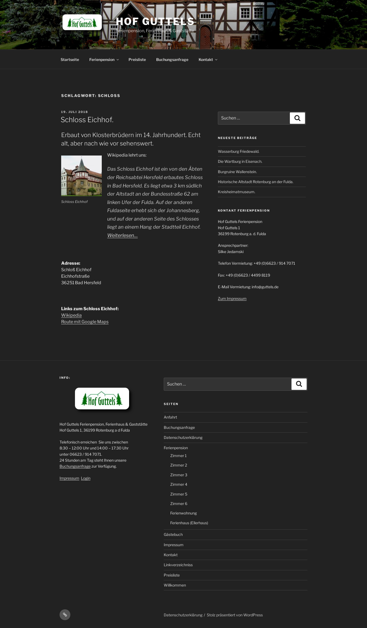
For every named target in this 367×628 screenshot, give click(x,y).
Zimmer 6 (178, 503)
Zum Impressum (232, 298)
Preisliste (137, 59)
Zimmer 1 (178, 455)
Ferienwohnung (183, 513)
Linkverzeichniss (178, 564)
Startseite (70, 59)
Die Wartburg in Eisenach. (240, 161)
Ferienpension (104, 59)
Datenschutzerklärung (183, 437)
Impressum (69, 478)
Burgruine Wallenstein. (237, 171)
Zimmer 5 (178, 494)
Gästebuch (173, 534)
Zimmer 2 (178, 465)
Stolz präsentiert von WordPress (235, 615)
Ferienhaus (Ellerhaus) (189, 522)
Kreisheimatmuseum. (236, 191)
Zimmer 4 (178, 484)
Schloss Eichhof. (87, 119)
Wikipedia (71, 315)
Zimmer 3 (178, 474)
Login (85, 478)
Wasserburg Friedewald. (238, 151)
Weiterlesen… (122, 235)
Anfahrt (170, 417)
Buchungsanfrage (172, 59)
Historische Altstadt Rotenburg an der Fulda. (255, 181)
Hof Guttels (155, 21)
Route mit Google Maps (85, 321)
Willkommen (175, 585)
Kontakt (208, 59)
